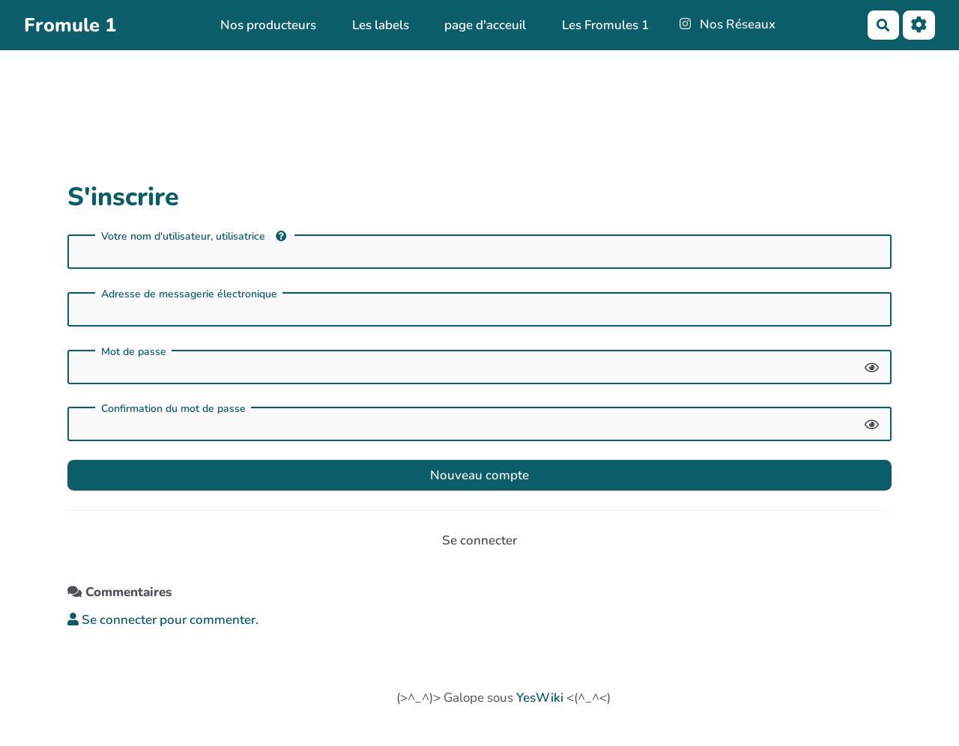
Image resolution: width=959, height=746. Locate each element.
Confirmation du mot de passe (173, 409)
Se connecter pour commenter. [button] (162, 619)
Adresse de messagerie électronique (189, 294)
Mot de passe (133, 352)
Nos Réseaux (728, 24)
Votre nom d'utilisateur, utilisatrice (193, 236)
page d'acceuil (485, 25)
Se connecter (479, 540)
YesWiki (539, 697)
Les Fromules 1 (605, 25)
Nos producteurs (268, 25)
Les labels (380, 25)
